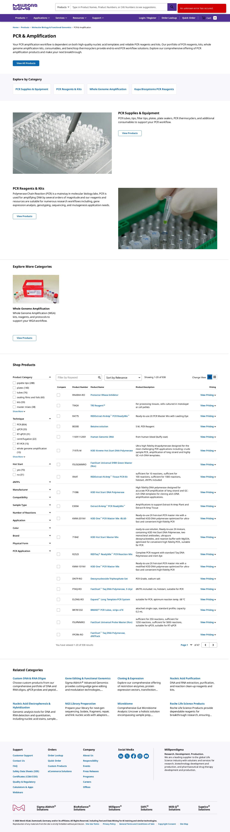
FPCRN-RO (77, 634)
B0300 (75, 426)
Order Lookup (169, 17)
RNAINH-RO (78, 394)
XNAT (75, 476)
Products (25, 27)
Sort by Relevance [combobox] (116, 377)
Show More (19, 411)
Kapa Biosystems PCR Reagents (154, 89)
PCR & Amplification (82, 27)
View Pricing (208, 394)
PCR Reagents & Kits (69, 89)
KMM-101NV (78, 566)
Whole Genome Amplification (108, 89)
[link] (29, 755)
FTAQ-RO (77, 588)
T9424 (75, 405)
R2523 (75, 554)
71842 (75, 537)
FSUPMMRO (78, 622)
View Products (24, 337)
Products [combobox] (62, 7)
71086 (75, 492)
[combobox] (116, 7)
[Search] (172, 7)
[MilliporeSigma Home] (25, 7)
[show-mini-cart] (209, 18)
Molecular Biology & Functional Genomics (51, 27)
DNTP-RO (77, 578)
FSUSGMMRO (79, 464)
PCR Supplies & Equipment (31, 89)
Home (15, 27)
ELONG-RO (78, 599)
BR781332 (77, 609)
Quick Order (188, 17)
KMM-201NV (78, 518)
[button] (147, 17)
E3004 (75, 506)
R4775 (75, 416)
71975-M (76, 450)
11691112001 (79, 436)
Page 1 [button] (186, 644)
